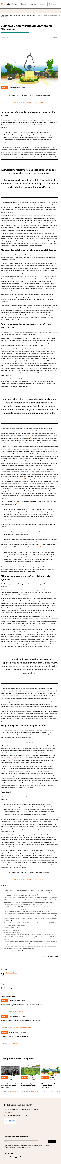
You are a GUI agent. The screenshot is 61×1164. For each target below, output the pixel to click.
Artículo (4, 87)
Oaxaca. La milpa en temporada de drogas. (29, 1085)
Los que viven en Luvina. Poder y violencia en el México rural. (9, 1085)
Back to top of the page (50, 956)
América (55, 37)
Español (33, 4)
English (25, 4)
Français (41, 4)
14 (7, 799)
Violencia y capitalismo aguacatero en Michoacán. (49, 1085)
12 (31, 736)
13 (12, 759)
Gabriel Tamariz (34, 1091)
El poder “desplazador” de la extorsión (14, 1036)
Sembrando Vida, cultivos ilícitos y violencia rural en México (22, 1005)
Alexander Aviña (15, 1091)
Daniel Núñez (16, 1043)
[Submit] (49, 4)
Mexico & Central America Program (22, 1027)
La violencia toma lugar (29, 15)
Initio (2, 15)
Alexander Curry (11, 973)
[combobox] (53, 4)
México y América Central (12, 15)
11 (40, 546)
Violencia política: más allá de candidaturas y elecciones (21, 1020)
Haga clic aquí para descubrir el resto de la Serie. (29, 102)
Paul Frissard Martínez (19, 1012)
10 (6, 526)
